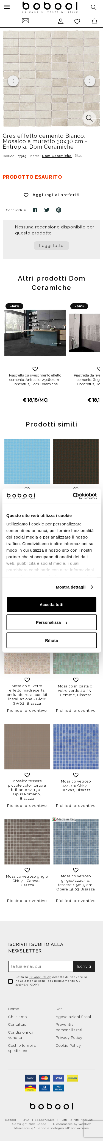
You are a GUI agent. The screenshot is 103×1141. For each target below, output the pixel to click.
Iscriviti (84, 966)
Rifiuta (51, 640)
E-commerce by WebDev (72, 1123)
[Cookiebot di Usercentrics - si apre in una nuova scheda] (73, 496)
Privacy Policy (40, 976)
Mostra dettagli (70, 587)
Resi (60, 1009)
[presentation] (13, 80)
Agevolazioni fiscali (74, 1017)
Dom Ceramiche (57, 156)
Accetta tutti (51, 604)
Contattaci (17, 1024)
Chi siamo (17, 1017)
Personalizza (52, 622)
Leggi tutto (51, 245)
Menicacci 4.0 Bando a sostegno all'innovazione (51, 1128)
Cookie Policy (68, 1045)
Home (13, 1009)
